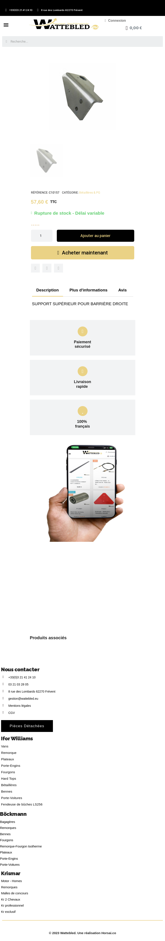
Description (47, 290)
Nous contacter (20, 669)
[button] (95, 236)
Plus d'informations (88, 290)
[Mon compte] (115, 21)
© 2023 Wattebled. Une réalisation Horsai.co (82, 933)
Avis (122, 290)
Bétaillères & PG (89, 192)
